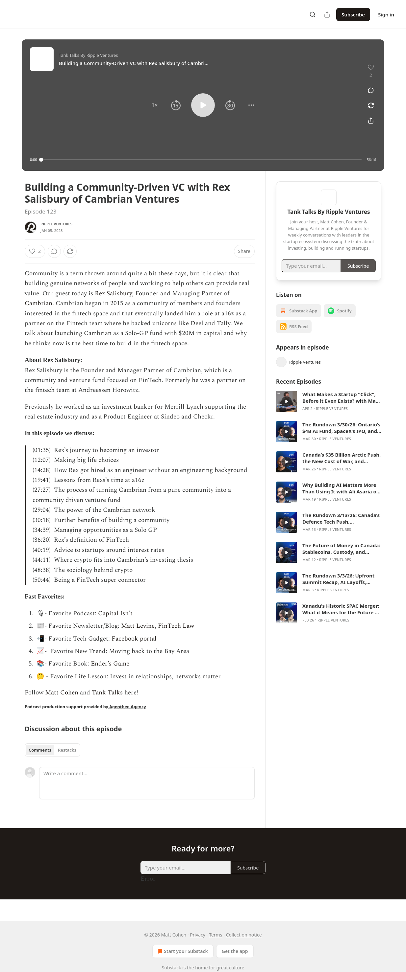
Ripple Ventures (56, 223)
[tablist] (52, 750)
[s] (286, 411)
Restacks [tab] (67, 750)
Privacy (197, 935)
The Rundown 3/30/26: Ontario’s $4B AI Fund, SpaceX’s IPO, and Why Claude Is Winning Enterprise (341, 437)
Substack (171, 967)
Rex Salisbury (113, 293)
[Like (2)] (35, 251)
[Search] (312, 14)
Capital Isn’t (115, 613)
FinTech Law (176, 626)
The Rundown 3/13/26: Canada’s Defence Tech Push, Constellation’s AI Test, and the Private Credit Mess (341, 527)
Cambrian (38, 303)
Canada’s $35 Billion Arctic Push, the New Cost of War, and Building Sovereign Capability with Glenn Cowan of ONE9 (341, 467)
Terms (215, 935)
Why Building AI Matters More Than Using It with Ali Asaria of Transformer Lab (340, 497)
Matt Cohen (60, 692)
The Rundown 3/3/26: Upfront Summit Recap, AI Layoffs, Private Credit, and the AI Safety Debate (341, 588)
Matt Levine (138, 626)
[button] (155, 105)
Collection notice (244, 935)
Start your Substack (182, 951)
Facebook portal (134, 639)
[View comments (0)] (371, 90)
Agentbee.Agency (127, 707)
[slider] (201, 159)
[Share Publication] (327, 14)
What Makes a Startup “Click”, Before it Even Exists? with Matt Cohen (341, 407)
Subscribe (353, 14)
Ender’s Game (110, 663)
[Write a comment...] (147, 783)
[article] (328, 411)
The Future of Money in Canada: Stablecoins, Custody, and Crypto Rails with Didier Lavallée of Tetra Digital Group (341, 558)
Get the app (235, 951)
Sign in (386, 14)
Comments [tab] (40, 750)
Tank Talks (107, 692)
